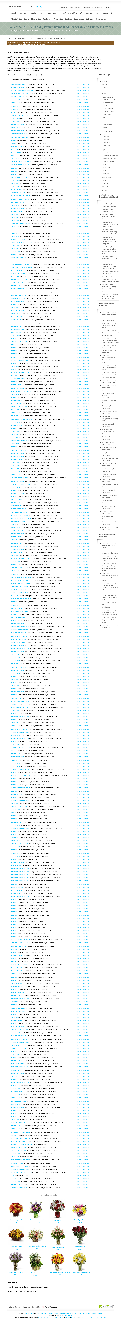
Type (103, 150)
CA (51, 1317)
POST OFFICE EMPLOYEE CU (19, 134)
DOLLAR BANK (15, 183)
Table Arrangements (109, 108)
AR (47, 1317)
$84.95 (58, 1223)
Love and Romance (92, 13)
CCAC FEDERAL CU (16, 159)
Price (103, 134)
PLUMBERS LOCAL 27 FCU (18, 1101)
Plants (105, 170)
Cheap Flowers (101, 19)
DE (60, 1317)
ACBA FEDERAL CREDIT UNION (19, 512)
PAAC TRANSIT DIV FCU (18, 193)
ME (92, 1317)
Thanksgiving (79, 19)
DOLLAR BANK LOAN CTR (18, 983)
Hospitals (78, 7)
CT (57, 1317)
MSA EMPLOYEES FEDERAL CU (19, 1166)
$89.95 (58, 1250)
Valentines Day (106, 177)
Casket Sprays (107, 124)
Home (9, 38)
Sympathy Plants (108, 111)
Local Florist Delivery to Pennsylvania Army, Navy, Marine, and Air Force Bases (110, 340)
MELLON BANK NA (16, 152)
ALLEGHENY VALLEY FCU (18, 1011)
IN (77, 1317)
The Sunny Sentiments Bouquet (80, 1272)
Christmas (89, 19)
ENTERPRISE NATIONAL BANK (19, 93)
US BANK (13, 704)
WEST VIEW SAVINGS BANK (19, 407)
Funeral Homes (88, 7)
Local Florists (12, 1282)
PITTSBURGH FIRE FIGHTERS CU (20, 1132)
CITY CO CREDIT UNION (18, 379)
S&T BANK (14, 540)
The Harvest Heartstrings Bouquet (59, 1272)
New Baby (32, 13)
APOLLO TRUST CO (16, 190)
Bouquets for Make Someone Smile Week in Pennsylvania (109, 432)
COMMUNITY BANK (16, 698)
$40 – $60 (106, 136)
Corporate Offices (96, 1313)
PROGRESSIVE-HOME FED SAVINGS (21, 372)
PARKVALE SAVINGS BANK (18, 1151)
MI (101, 1317)
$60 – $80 (106, 139)
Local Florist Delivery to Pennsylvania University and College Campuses (110, 333)
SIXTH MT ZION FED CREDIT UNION (21, 599)
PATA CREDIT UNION (17, 1163)
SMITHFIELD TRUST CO (18, 202)
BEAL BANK (14, 376)
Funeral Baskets (108, 102)
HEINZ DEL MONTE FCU (17, 97)
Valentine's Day (16, 19)
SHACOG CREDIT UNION (18, 329)
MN (105, 1317)
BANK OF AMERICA (16, 438)
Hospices (61, 1313)
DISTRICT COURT (16, 320)
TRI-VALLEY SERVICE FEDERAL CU (20, 940)
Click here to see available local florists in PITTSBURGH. (27, 79)
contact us (14, 44)
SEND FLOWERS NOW (83, 84)
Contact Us (36, 1307)
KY (85, 1317)
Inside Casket (107, 115)
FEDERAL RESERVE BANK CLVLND (20, 224)
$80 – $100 (106, 142)
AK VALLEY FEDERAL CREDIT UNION (21, 1160)
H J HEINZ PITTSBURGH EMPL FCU (21, 162)
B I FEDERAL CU (15, 1076)
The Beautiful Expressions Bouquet (37, 1220)
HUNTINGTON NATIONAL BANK (20, 441)
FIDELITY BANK (15, 410)
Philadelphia (68, 1315)
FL (63, 1317)
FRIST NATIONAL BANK (17, 549)
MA (98, 1317)
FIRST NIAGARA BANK (17, 211)
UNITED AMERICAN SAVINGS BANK (21, 577)
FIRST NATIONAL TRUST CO (19, 279)
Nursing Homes (53, 1313)
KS (83, 1317)
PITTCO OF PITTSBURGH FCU (20, 589)
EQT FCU (13, 524)
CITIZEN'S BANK (15, 661)
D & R (12, 1175)
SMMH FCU (14, 961)
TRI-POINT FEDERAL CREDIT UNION (21, 1172)
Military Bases (68, 1313)
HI (69, 1317)
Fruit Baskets (107, 167)
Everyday (14, 13)
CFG (12, 751)
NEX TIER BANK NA (16, 506)
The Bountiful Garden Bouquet (36, 1246)
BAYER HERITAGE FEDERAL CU (19, 986)
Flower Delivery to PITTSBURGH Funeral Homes (108, 217)
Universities (98, 7)
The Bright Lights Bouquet (79, 1220)
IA (80, 1317)
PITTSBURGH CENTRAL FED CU (20, 292)
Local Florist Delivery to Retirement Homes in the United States (109, 605)
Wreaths (106, 118)
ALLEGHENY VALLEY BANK (18, 295)
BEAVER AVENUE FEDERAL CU (19, 289)
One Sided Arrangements (110, 155)
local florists (30, 1313)
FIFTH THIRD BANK (16, 270)
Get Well (62, 13)
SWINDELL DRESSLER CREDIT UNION (21, 264)
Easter (26, 19)
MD (95, 1317)
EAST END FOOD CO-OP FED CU (20, 177)
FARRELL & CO (15, 155)
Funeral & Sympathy (75, 13)
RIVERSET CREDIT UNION (18, 642)
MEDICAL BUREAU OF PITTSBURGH (21, 701)
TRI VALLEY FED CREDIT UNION (20, 360)
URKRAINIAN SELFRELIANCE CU (20, 630)
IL (74, 1317)
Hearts (105, 127)
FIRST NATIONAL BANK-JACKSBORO (21, 1144)
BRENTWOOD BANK (16, 1092)
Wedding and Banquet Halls (81, 1313)
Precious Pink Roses (58, 1247)
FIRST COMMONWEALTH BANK (20, 546)
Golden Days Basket (16, 1246)
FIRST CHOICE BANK (17, 887)
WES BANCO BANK (16, 128)
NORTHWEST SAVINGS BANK (19, 261)
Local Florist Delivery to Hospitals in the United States (109, 546)
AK (41, 1317)
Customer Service (14, 1307)
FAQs (37, 7)
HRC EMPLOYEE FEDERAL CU (19, 1008)
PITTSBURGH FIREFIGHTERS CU (20, 1138)
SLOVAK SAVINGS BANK (18, 301)
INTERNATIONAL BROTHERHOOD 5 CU (22, 583)
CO (54, 1317)
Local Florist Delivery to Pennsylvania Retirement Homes (109, 367)
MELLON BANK (15, 149)
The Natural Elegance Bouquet (17, 1220)
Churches (107, 7)
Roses (105, 164)
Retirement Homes (41, 1313)
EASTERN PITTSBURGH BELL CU (20, 165)
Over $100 (106, 146)
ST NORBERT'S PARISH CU (18, 1048)
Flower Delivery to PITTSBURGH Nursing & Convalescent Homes (109, 266)
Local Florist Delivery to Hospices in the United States (109, 620)
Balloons (106, 173)
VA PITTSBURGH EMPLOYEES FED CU (22, 419)
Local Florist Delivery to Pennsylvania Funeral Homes (109, 325)
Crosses (105, 121)
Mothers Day (36, 19)
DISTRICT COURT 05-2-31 (18, 531)
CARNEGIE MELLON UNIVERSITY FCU (21, 242)
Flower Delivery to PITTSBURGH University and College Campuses (110, 224)
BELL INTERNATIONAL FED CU (19, 515)
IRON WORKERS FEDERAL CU (19, 617)
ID (72, 1317)
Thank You (42, 13)
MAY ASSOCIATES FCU (17, 146)
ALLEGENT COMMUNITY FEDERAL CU (22, 775)
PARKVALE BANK (15, 655)
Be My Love (57, 1220)
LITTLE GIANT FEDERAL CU (19, 509)
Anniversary (52, 13)
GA (66, 1317)
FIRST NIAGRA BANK (17, 400)
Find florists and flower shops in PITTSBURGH (22, 1291)
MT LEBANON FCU (16, 357)
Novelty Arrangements (110, 158)
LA (88, 1317)
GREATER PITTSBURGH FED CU (20, 478)
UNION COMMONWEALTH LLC (19, 137)
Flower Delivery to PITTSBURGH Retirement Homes (109, 259)
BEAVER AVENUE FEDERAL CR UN (20, 521)
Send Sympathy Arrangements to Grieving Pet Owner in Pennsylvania (110, 419)
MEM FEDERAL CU (16, 503)
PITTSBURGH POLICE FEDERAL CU (21, 1123)
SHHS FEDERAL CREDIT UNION (20, 611)
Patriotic (68, 19)
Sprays (105, 105)
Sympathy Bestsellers (109, 99)
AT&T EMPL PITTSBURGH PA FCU (21, 115)
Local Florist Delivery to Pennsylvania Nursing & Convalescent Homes (109, 375)
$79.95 (38, 1222)
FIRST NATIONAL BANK (17, 87)
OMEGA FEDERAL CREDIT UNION (20, 484)
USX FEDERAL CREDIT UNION (19, 586)
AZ (44, 1317)
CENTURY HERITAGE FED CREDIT (20, 788)
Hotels (71, 7)
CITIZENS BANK (15, 100)
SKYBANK (13, 112)
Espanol (42, 7)
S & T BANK (14, 1178)
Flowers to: (63, 7)
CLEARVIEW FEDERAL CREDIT (19, 965)
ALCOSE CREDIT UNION (18, 1064)
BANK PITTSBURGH (16, 332)
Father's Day (58, 19)
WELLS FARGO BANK (17, 500)
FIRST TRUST (15, 345)
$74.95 (17, 1222)
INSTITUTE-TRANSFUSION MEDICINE (22, 90)
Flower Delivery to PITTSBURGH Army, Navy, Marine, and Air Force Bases (110, 232)
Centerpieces (107, 152)
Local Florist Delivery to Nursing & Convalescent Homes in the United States (110, 612)
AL (38, 1317)
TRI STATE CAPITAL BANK (18, 273)
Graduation (47, 19)
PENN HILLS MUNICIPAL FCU (19, 992)
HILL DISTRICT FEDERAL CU (19, 258)
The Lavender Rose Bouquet (16, 1272)
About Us (26, 1307)
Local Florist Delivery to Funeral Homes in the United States (110, 558)
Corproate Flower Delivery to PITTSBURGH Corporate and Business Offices (110, 296)
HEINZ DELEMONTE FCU (18, 298)
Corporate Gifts (107, 13)
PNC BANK (14, 168)
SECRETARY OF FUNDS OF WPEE (20, 580)
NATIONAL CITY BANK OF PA (19, 1188)
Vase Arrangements (109, 161)
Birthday (23, 13)
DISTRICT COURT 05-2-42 (18, 283)
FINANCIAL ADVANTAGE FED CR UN (21, 518)
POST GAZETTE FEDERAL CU (19, 239)
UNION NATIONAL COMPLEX (19, 84)
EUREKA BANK (15, 837)
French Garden (35, 1273)
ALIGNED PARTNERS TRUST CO (20, 199)
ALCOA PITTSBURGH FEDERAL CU (21, 707)
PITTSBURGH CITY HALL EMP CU (20, 196)
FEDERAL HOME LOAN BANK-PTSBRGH (22, 267)
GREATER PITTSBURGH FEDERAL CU (21, 769)
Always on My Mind (79, 1246)
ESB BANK (13, 140)
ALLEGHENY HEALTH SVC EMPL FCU (21, 391)
